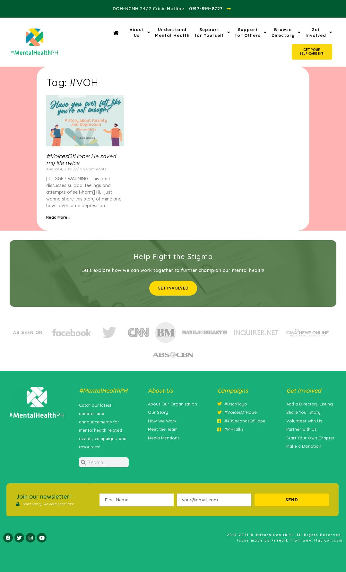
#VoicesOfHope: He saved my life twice (81, 159)
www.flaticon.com (323, 540)
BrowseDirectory (286, 32)
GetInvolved (319, 32)
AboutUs (140, 32)
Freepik (280, 540)
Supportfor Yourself (212, 32)
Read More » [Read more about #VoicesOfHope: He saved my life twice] (58, 217)
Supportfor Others (251, 32)
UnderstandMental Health (172, 32)
